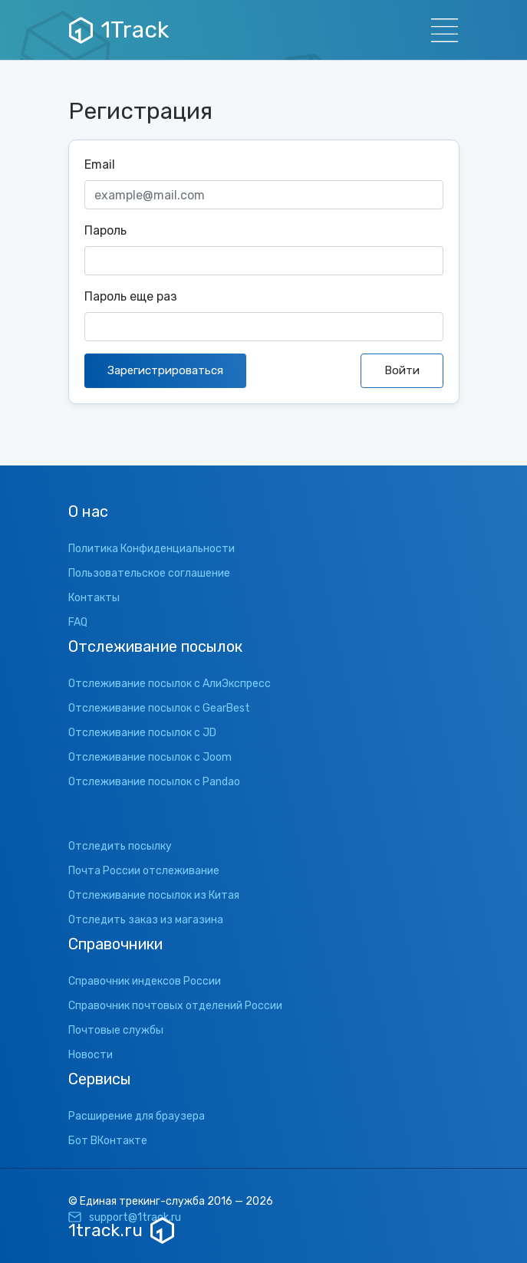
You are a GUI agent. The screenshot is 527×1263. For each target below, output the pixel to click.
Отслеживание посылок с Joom (150, 757)
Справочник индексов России (144, 981)
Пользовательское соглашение (149, 573)
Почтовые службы (115, 1030)
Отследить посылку (120, 846)
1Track (119, 30)
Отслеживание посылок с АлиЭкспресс (169, 683)
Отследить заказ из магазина (145, 919)
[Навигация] (440, 30)
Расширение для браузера (136, 1116)
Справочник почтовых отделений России (175, 1005)
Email (99, 164)
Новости (90, 1054)
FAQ (77, 622)
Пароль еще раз (130, 296)
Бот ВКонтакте (107, 1140)
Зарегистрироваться (165, 370)
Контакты (94, 597)
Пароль (105, 230)
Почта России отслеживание (143, 870)
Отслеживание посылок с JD (142, 732)
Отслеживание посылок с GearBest (159, 708)
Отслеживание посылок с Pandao (154, 781)
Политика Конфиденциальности (151, 548)
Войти (402, 370)
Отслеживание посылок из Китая (153, 895)
